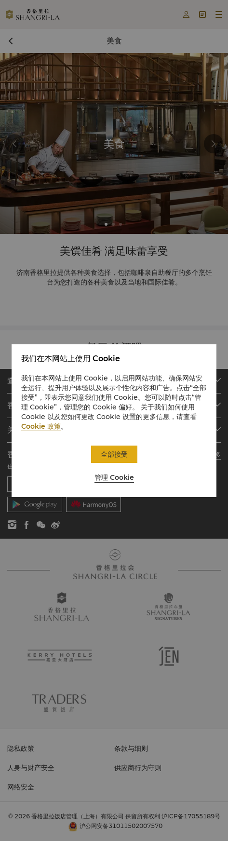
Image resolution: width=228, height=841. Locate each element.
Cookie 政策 (41, 426)
